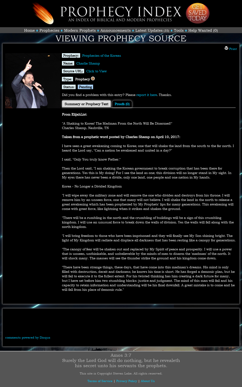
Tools (179, 30)
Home (29, 30)
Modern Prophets (80, 30)
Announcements (115, 30)
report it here (146, 94)
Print (231, 49)
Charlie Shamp (88, 63)
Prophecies (49, 30)
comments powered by (27, 337)
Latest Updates (149, 30)
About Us (148, 381)
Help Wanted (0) (203, 30)
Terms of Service (99, 381)
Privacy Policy (126, 381)
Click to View (96, 71)
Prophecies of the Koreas (101, 55)
